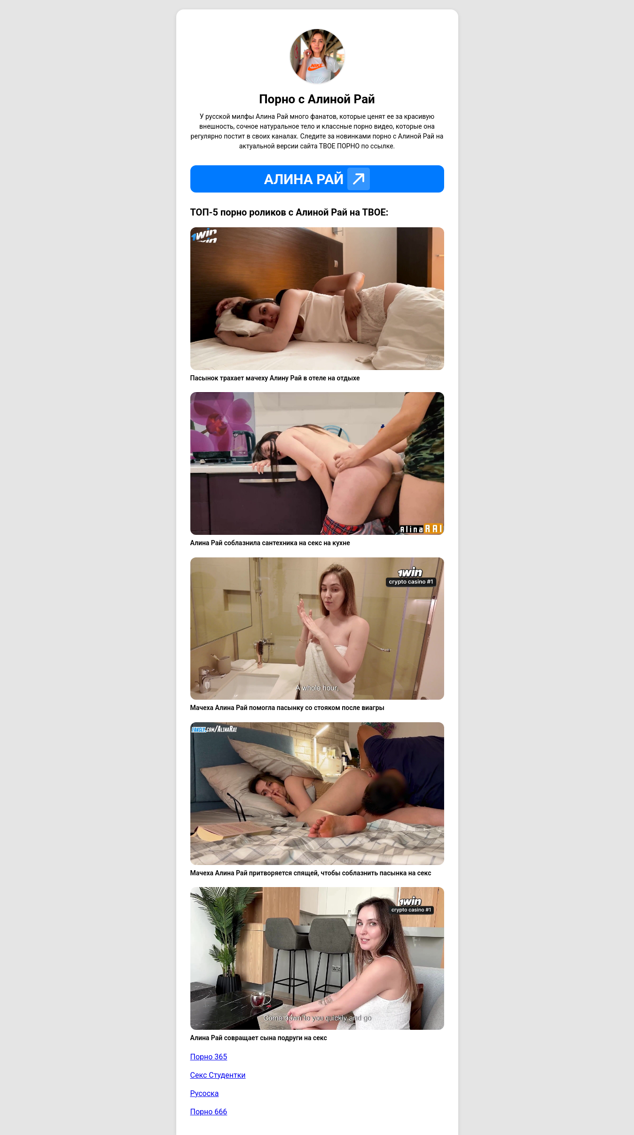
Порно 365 (208, 1056)
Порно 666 (208, 1111)
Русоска (204, 1093)
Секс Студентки (218, 1075)
